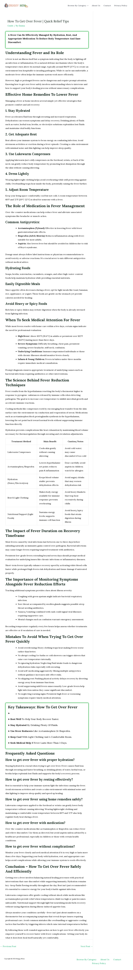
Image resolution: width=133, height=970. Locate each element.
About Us (96, 5)
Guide (10, 25)
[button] (87, 5)
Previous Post (8, 946)
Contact (107, 5)
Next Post (87, 946)
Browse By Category (78, 5)
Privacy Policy (120, 5)
